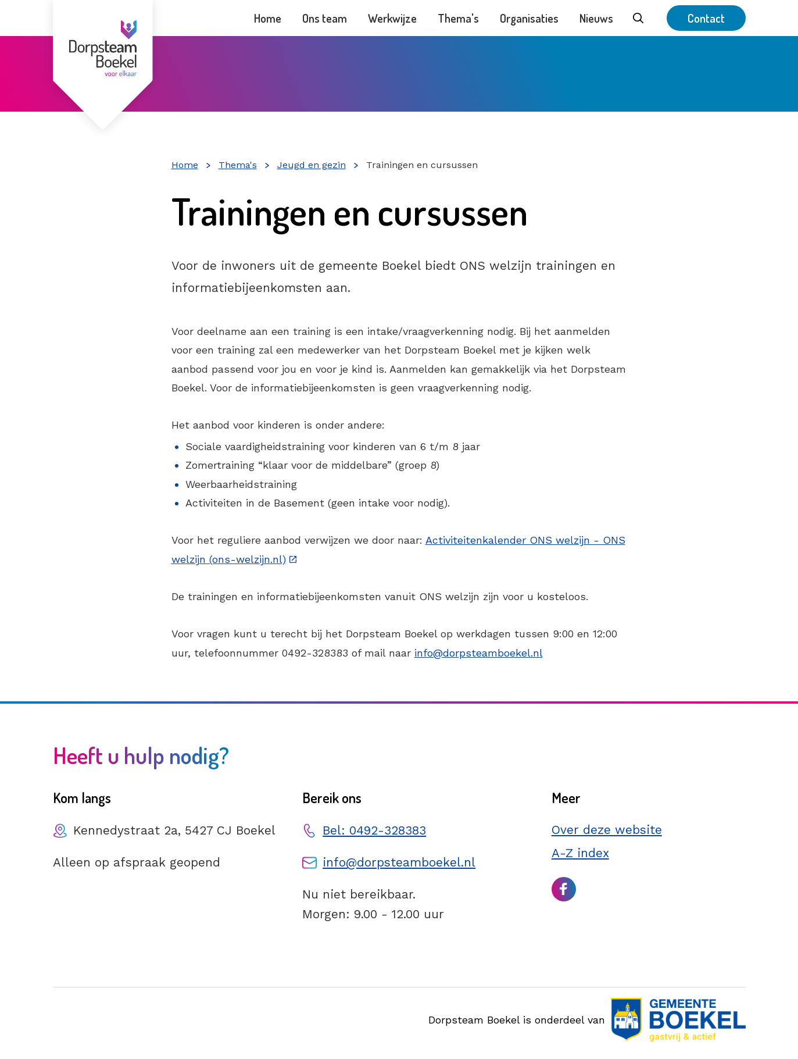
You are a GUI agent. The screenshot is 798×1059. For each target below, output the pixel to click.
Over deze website (607, 829)
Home (267, 18)
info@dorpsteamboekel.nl (478, 653)
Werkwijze (392, 18)
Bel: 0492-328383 (374, 830)
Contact (706, 18)
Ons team (324, 18)
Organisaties (529, 18)
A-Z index (580, 853)
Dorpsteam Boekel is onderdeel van (586, 1020)
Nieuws (596, 18)
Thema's (458, 18)
